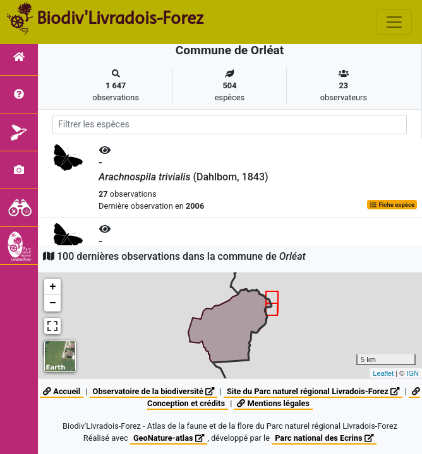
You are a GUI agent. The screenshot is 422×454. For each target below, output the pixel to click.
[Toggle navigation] (394, 22)
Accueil (61, 391)
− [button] (52, 303)
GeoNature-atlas (168, 438)
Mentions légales (273, 403)
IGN (412, 373)
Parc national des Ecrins (324, 438)
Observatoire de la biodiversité (154, 391)
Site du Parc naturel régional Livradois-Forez (313, 391)
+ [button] (52, 286)
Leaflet (383, 373)
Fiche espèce (392, 204)
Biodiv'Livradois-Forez (120, 18)
